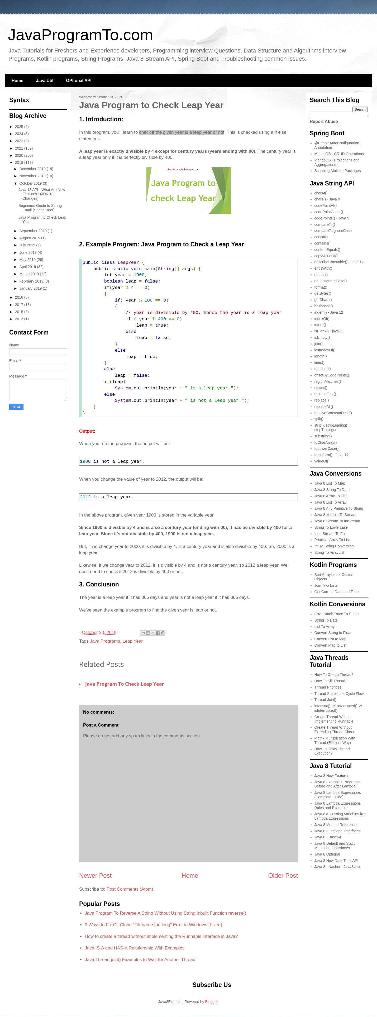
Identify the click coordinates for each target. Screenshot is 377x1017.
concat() (321, 237)
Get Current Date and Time (336, 592)
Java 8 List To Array (330, 502)
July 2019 (27, 245)
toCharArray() (325, 442)
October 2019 (31, 183)
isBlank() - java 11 (329, 331)
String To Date (326, 620)
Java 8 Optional (327, 854)
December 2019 (33, 169)
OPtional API (78, 80)
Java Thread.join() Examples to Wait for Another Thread (140, 959)
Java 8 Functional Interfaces (337, 831)
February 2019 (31, 281)
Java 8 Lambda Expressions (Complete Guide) (337, 794)
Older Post (283, 875)
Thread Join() (325, 700)
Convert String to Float (332, 633)
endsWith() (323, 268)
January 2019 (31, 288)
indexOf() (322, 319)
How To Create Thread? (334, 674)
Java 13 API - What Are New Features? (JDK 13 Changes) (41, 194)
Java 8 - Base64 (327, 837)
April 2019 (28, 267)
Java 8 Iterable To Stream (335, 515)
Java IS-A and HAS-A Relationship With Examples (134, 948)
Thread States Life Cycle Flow (339, 693)
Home (17, 80)
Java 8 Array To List (330, 496)
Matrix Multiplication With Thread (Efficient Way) (334, 740)
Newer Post (95, 875)
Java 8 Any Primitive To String (338, 508)
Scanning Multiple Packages (337, 171)
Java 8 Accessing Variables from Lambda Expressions (341, 816)
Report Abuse (324, 121)
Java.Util (44, 80)
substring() (323, 436)
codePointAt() (325, 205)
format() (320, 287)
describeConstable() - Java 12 (339, 262)
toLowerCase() (326, 448)
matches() (322, 369)
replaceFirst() (325, 394)
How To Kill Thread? (330, 681)
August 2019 (30, 238)
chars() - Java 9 (327, 199)
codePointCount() (328, 212)
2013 (19, 319)
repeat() (320, 387)
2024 (19, 134)
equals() (321, 275)
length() (320, 356)
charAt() (321, 193)
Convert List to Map (330, 639)
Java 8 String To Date (332, 490)
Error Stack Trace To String (336, 614)
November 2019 (33, 176)
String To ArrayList (329, 552)
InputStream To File (330, 534)
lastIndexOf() (325, 350)
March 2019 (29, 274)
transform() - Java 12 (331, 455)
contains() (322, 243)
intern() (320, 325)
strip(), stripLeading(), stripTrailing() (332, 427)
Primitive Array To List (332, 540)
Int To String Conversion (334, 546)
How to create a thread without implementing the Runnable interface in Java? (161, 936)
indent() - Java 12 (328, 312)
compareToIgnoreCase (333, 230)
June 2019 (28, 252)
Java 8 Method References (336, 825)
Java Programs (105, 641)
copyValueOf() (326, 256)
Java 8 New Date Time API (336, 860)
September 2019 (33, 231)
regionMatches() (327, 381)
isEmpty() (322, 337)
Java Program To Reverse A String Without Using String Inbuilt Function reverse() (165, 913)
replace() (321, 400)
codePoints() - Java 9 (331, 218)
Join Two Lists (326, 585)
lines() (319, 362)
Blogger (211, 1002)
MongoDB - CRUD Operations (339, 154)
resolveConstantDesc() (333, 413)
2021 (19, 148)
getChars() (323, 300)
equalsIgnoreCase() (330, 281)
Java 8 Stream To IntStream (337, 521)
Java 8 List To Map (329, 483)
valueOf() (322, 461)
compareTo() (324, 224)
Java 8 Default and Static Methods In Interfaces (335, 845)
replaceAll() (323, 406)
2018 (19, 297)
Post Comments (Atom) (130, 889)
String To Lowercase (331, 527)
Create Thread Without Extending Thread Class (334, 729)
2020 (19, 155)
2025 (19, 127)
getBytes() (322, 293)
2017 (19, 305)
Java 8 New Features (331, 776)
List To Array (324, 626)
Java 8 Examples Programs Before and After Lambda (337, 784)
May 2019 (27, 259)
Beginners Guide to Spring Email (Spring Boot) (40, 207)
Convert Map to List (330, 645)
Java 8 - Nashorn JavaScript (337, 867)
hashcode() (323, 306)
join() (318, 344)
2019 (19, 162)
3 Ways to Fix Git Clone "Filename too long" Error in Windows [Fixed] (153, 924)
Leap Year (132, 641)
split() (318, 419)
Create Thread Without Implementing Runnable (334, 719)
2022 (19, 141)
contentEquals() (327, 249)
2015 (19, 312)
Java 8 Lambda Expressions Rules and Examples (337, 805)
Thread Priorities (328, 687)
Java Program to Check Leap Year (124, 684)
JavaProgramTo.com (80, 35)
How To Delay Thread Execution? (332, 751)
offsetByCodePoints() (331, 375)
